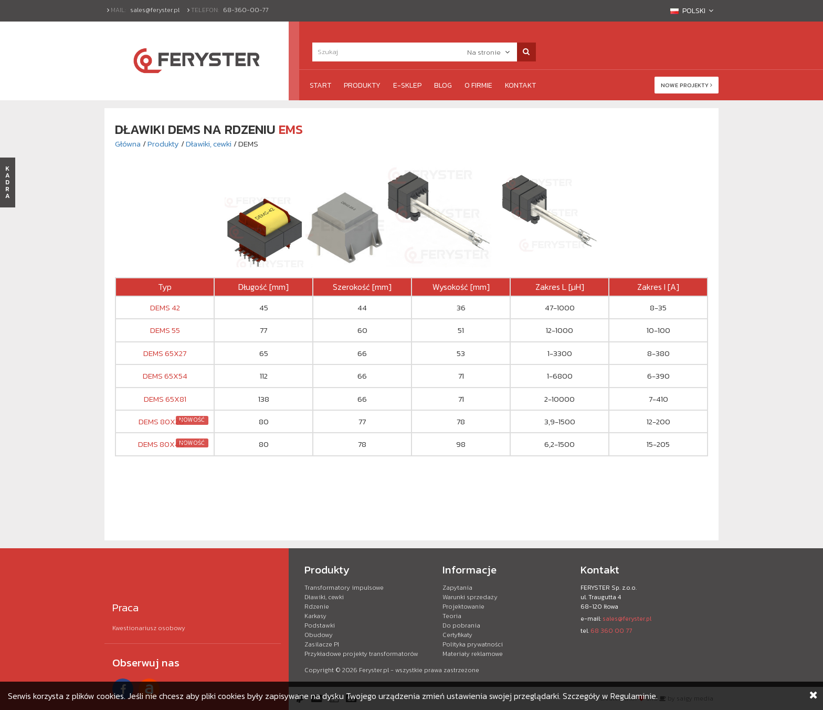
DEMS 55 (165, 330)
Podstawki (319, 625)
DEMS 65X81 (165, 399)
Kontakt (520, 85)
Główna (128, 144)
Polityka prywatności (472, 644)
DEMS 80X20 (161, 421)
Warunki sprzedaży (470, 597)
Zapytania (457, 587)
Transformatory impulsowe (344, 587)
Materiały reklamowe (472, 654)
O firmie (478, 85)
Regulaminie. (634, 696)
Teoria (451, 616)
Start (320, 85)
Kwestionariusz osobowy (148, 628)
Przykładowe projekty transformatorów (361, 654)
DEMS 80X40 (161, 444)
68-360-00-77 (246, 10)
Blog (443, 85)
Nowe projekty (686, 85)
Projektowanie (463, 606)
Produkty (362, 85)
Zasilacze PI (321, 644)
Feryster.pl (374, 670)
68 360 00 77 (611, 630)
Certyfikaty (457, 635)
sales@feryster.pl (155, 10)
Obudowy (318, 635)
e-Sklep (407, 85)
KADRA (7, 182)
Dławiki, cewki (208, 144)
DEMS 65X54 (165, 376)
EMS (291, 129)
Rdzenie (316, 606)
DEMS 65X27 (164, 353)
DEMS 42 (165, 307)
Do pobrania (461, 625)
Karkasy (315, 616)
